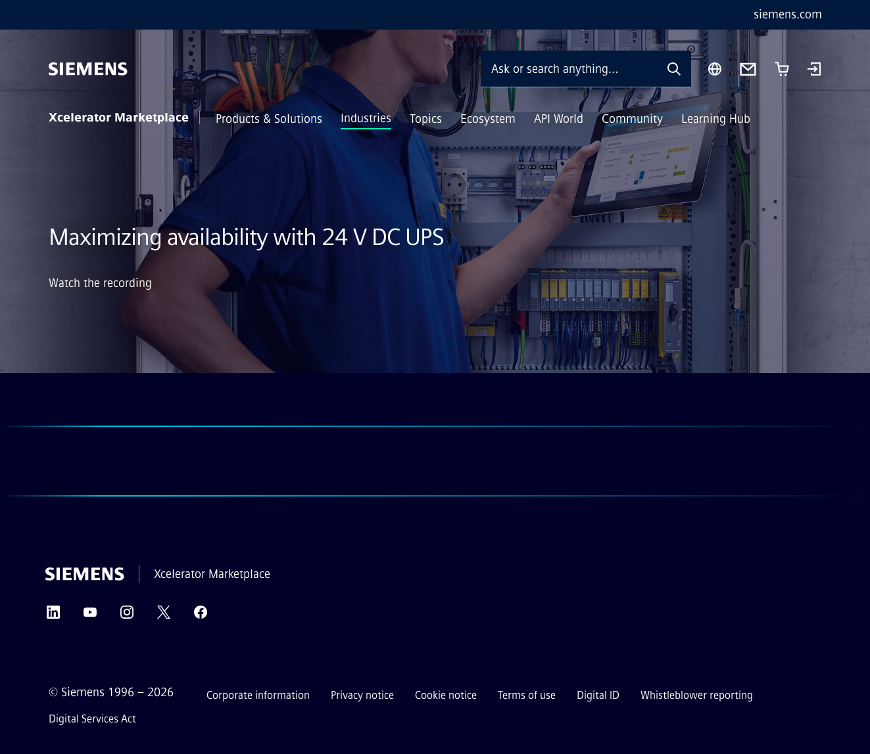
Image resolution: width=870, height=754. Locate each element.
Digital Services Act (92, 719)
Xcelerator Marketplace (119, 117)
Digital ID (598, 695)
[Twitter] (164, 616)
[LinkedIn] (53, 616)
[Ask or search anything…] (569, 69)
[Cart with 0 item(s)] (781, 69)
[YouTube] (90, 616)
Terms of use (527, 695)
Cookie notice (446, 695)
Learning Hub (715, 119)
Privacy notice (362, 695)
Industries (366, 118)
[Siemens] (88, 69)
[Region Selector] (715, 69)
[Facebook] (200, 616)
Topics (426, 119)
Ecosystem (488, 119)
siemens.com (788, 14)
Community (632, 119)
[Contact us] (748, 69)
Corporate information (258, 695)
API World (558, 119)
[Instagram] (127, 616)
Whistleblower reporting (696, 695)
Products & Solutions (269, 119)
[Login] (814, 70)
